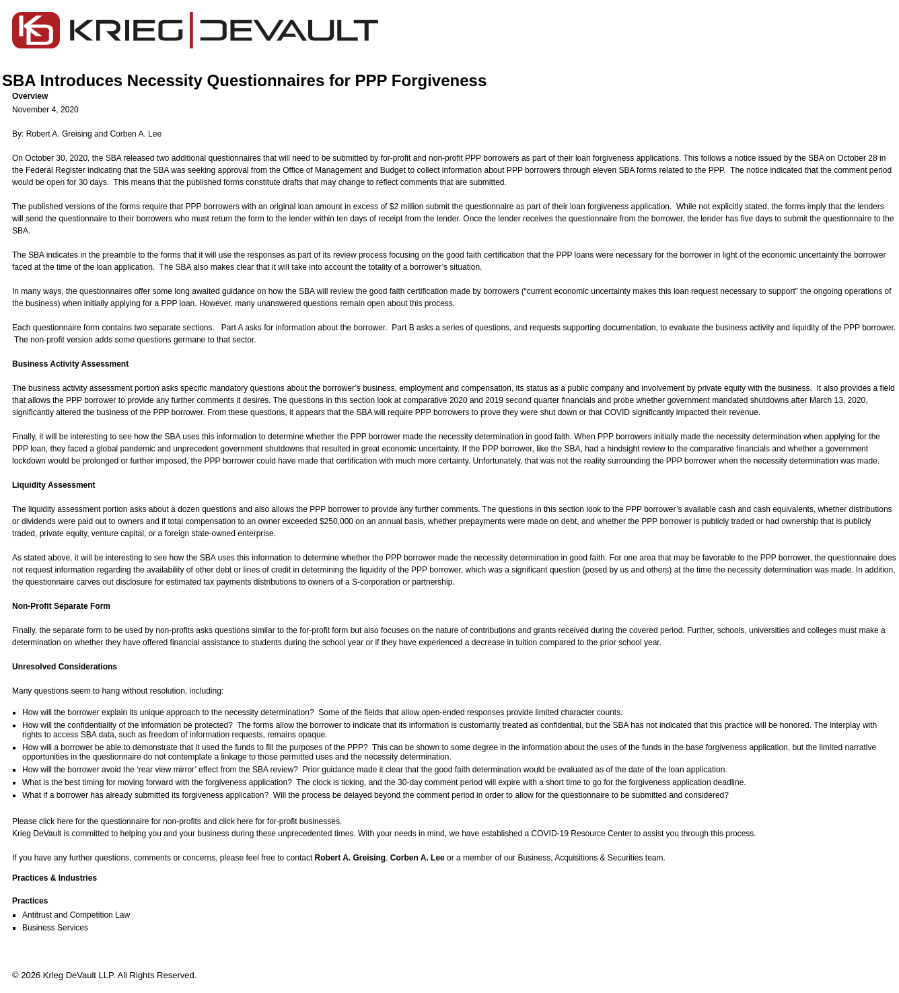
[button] (454, 96)
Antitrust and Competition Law (76, 915)
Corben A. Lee (135, 134)
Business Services (55, 927)
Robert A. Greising (59, 134)
